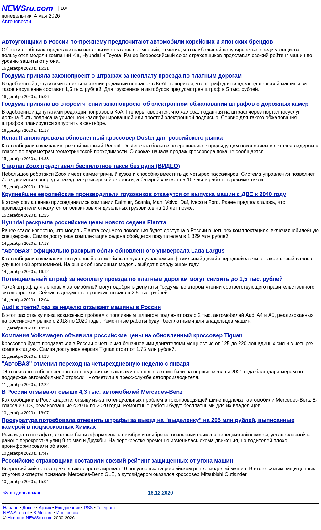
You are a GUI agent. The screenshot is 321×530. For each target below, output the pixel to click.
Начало (10, 507)
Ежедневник (67, 507)
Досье (28, 507)
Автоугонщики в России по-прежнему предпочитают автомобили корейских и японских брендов (137, 42)
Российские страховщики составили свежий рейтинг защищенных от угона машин (117, 461)
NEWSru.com (27, 8)
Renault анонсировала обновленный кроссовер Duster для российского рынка (112, 138)
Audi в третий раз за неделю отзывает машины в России (81, 307)
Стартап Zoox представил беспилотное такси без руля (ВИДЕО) (91, 166)
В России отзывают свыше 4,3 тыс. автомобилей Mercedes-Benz (92, 392)
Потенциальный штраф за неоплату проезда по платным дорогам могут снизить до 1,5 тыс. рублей (142, 279)
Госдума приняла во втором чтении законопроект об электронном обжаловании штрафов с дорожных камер (155, 104)
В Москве (42, 512)
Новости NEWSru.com (30, 517)
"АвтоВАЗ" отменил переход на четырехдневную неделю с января (96, 364)
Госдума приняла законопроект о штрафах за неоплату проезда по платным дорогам (122, 75)
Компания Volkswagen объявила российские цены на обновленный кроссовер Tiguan (122, 335)
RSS (88, 507)
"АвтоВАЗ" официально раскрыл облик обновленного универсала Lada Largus (113, 251)
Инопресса (67, 512)
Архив (45, 507)
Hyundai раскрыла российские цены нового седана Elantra (84, 222)
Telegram (106, 507)
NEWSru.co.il (16, 512)
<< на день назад (21, 492)
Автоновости (16, 21)
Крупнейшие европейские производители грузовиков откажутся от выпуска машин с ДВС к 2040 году (144, 194)
